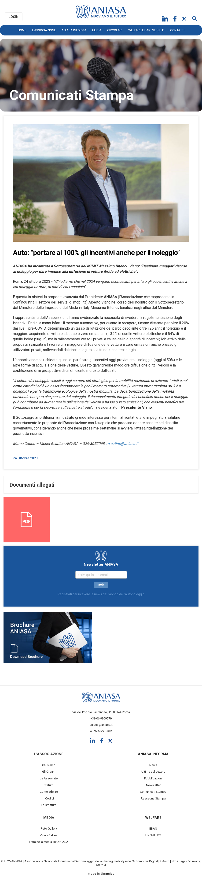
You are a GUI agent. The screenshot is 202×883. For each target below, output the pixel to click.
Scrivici (101, 864)
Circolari (114, 30)
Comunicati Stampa (153, 791)
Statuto (49, 785)
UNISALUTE (153, 835)
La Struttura (48, 805)
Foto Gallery (49, 828)
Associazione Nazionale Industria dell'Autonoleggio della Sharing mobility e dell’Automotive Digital (91, 861)
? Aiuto (164, 861)
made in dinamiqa (101, 873)
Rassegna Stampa (153, 798)
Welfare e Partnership (146, 30)
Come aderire (49, 791)
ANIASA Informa (74, 30)
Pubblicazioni (153, 778)
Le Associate (49, 778)
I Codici (49, 798)
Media (96, 30)
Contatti (177, 30)
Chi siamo (48, 765)
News (153, 765)
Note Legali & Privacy (186, 861)
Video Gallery (49, 835)
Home (22, 30)
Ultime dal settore (153, 771)
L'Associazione (44, 30)
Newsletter (153, 785)
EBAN (153, 828)
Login (13, 17)
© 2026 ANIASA (11, 861)
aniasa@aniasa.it (101, 724)
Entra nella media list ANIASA (48, 842)
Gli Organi (48, 771)
